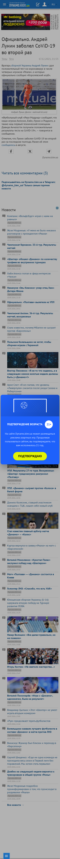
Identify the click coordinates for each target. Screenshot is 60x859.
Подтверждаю (30, 456)
